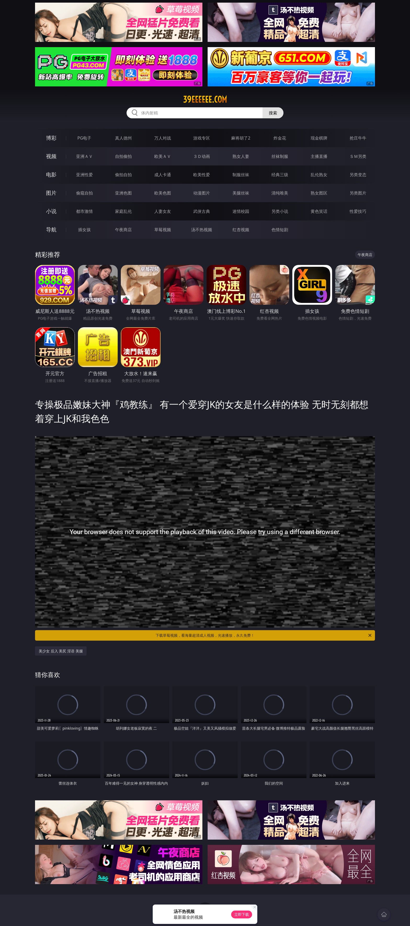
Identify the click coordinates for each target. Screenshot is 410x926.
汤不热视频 (201, 229)
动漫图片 (201, 193)
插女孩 (84, 229)
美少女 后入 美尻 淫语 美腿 (61, 650)
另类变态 (358, 175)
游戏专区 (201, 138)
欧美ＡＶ (162, 156)
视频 (51, 156)
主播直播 (319, 156)
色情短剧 (279, 229)
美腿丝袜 (240, 193)
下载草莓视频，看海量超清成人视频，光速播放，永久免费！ (264, 635)
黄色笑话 (319, 211)
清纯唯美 (279, 193)
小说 (51, 211)
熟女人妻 (240, 156)
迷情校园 (240, 211)
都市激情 (84, 211)
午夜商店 (123, 229)
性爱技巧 (358, 211)
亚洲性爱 (84, 175)
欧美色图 (162, 193)
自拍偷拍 (123, 156)
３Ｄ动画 (201, 156)
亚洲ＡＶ (84, 156)
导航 (51, 229)
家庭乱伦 (123, 211)
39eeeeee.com (205, 99)
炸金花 (280, 138)
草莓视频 (162, 229)
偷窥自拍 (84, 193)
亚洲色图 (123, 193)
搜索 (273, 113)
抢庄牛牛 (358, 138)
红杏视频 (240, 229)
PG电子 (84, 138)
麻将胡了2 (240, 138)
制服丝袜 (240, 175)
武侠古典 (201, 211)
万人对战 (162, 138)
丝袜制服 (279, 156)
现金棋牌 (319, 138)
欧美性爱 (201, 175)
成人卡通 (162, 175)
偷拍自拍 (123, 175)
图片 (51, 192)
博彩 (51, 137)
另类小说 (279, 211)
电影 (51, 174)
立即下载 (241, 914)
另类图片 (358, 193)
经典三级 (279, 175)
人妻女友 (162, 211)
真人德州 (123, 138)
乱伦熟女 (319, 175)
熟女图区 (319, 193)
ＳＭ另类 (358, 156)
